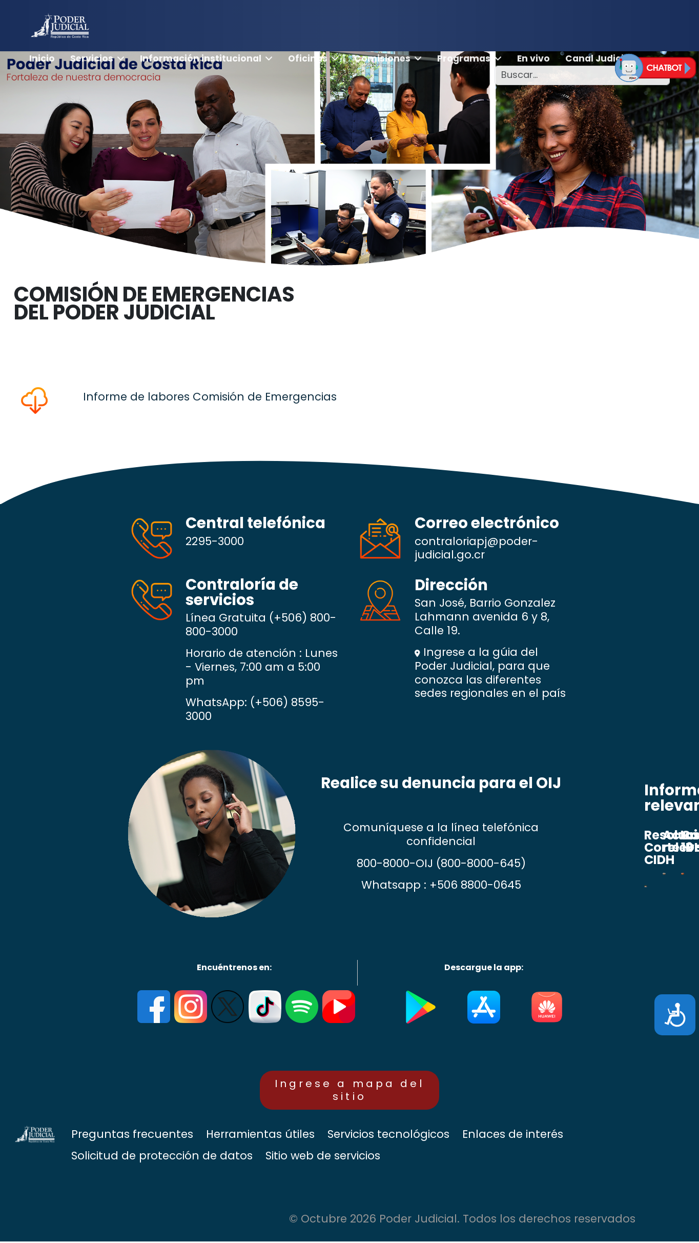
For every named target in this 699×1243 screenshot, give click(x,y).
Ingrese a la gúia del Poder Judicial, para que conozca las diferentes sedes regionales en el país (490, 672)
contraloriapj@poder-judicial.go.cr (476, 548)
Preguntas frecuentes (132, 1136)
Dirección (451, 584)
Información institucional (200, 58)
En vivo (533, 58)
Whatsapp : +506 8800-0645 (441, 884)
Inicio (42, 58)
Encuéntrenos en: (234, 967)
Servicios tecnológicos (388, 1136)
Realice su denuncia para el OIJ (441, 782)
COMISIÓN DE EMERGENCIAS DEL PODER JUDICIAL (154, 303)
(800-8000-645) (481, 863)
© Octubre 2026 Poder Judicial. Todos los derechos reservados (462, 1221)
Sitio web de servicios (322, 1158)
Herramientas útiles (260, 1136)
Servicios (91, 58)
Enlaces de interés (512, 1136)
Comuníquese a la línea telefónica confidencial (441, 834)
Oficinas (307, 58)
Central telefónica (255, 522)
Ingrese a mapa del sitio (349, 1090)
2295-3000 (215, 541)
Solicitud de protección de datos (162, 1158)
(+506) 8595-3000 (255, 709)
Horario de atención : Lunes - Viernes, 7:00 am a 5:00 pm (262, 667)
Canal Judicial (598, 58)
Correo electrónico (487, 522)
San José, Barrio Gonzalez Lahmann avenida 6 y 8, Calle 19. (485, 616)
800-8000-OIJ (395, 863)
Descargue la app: (483, 967)
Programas (463, 58)
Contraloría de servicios (242, 592)
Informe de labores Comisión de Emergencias (210, 396)
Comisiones (382, 58)
